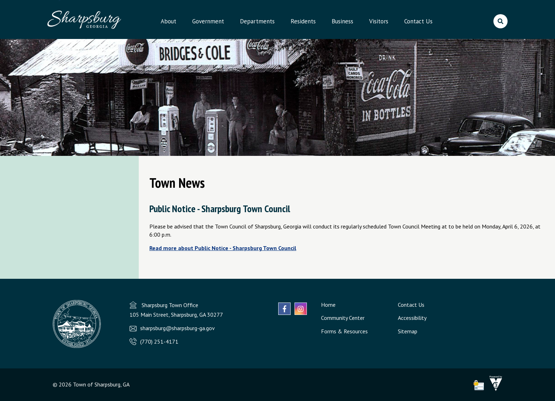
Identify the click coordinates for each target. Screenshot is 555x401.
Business (342, 21)
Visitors (378, 21)
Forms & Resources (344, 331)
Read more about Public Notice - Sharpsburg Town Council (222, 248)
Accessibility (412, 317)
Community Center (343, 317)
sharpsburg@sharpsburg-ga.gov (177, 328)
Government (208, 21)
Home (328, 304)
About (168, 21)
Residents (303, 21)
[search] (500, 21)
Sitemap (407, 331)
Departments (257, 21)
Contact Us (418, 21)
